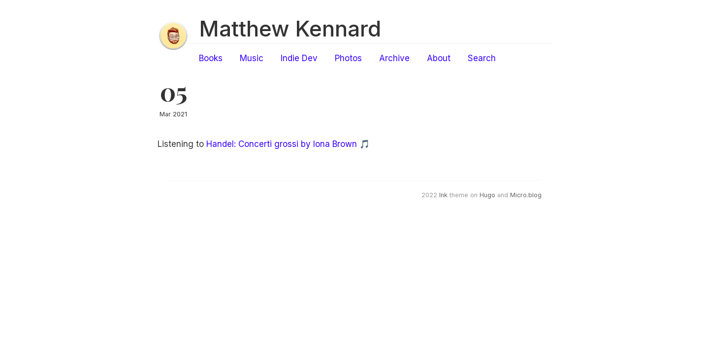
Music (251, 58)
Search (482, 58)
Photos (348, 58)
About (439, 58)
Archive (394, 58)
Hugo (487, 195)
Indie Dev (299, 58)
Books (211, 58)
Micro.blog (526, 195)
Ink (443, 195)
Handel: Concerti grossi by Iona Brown (281, 144)
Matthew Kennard (290, 28)
